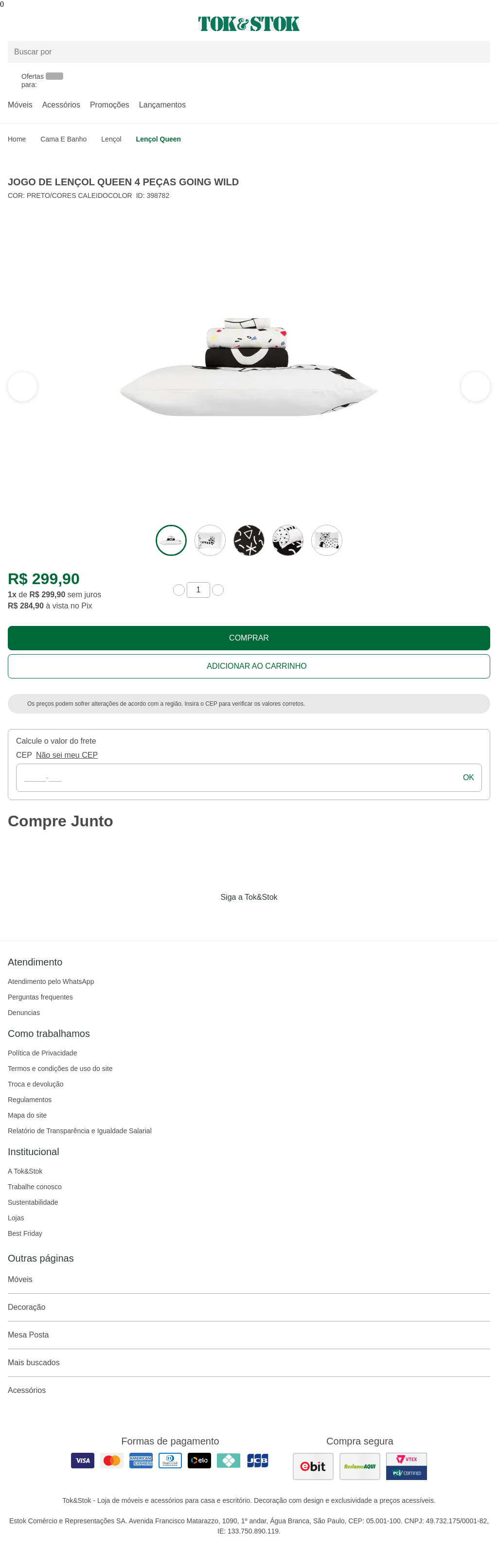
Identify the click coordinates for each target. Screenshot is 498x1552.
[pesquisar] (478, 52)
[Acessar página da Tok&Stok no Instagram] (235, 917)
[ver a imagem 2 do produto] (210, 540)
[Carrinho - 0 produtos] (484, 24)
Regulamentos (30, 1100)
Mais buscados (249, 1363)
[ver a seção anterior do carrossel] (475, 386)
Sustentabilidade (33, 1202)
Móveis (20, 105)
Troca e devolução (36, 1084)
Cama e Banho (63, 139)
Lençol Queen (158, 139)
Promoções (109, 105)
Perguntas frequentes (40, 997)
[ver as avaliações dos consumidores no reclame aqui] (359, 1466)
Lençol (111, 139)
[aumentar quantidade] (218, 590)
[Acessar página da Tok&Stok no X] (290, 917)
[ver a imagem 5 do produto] (326, 540)
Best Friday (25, 1233)
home (17, 139)
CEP (24, 755)
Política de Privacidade (42, 1053)
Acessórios (61, 105)
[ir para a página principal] (249, 24)
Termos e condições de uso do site (60, 1068)
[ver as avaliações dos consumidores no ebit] (313, 1466)
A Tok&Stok (25, 1171)
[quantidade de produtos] (198, 590)
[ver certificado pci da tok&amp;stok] (406, 1466)
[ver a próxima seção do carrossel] (22, 386)
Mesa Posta (249, 1335)
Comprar (249, 638)
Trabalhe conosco (35, 1187)
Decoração (249, 1307)
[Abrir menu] (83, 24)
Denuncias (24, 1013)
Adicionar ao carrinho (256, 666)
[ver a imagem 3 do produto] (249, 540)
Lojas (16, 1218)
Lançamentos (162, 105)
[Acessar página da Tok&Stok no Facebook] (208, 917)
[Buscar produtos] (249, 52)
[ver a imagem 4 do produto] (287, 540)
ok (468, 777)
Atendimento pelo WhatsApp (51, 981)
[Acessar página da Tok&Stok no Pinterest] (262, 917)
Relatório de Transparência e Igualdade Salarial (80, 1131)
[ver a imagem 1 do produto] (171, 540)
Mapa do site (27, 1115)
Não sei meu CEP (67, 755)
